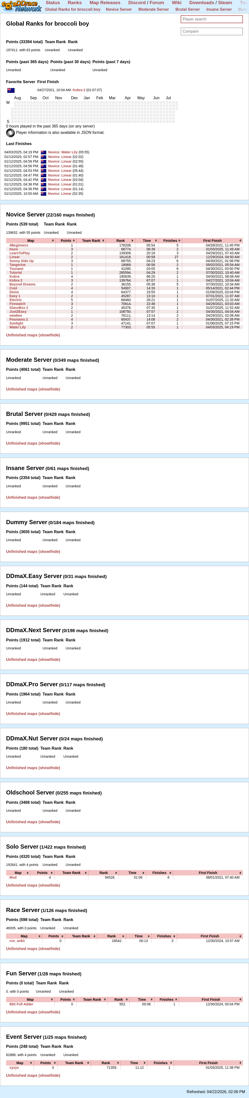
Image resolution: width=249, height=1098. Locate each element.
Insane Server (219, 9)
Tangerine (17, 265)
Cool (13, 288)
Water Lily (69, 152)
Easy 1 (14, 296)
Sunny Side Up (21, 261)
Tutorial (15, 272)
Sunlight (16, 323)
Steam (225, 2)
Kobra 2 (79, 90)
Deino (14, 292)
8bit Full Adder (21, 1004)
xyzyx (14, 1067)
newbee (15, 315)
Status (53, 2)
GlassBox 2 (18, 308)
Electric (15, 300)
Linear (66, 157)
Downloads (201, 2)
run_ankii (17, 941)
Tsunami (16, 269)
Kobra (14, 276)
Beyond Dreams (22, 284)
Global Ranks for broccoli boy (73, 9)
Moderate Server (153, 9)
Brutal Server (187, 9)
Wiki (176, 2)
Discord (137, 2)
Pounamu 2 (18, 319)
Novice (53, 152)
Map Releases (105, 2)
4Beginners (18, 245)
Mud (13, 877)
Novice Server (119, 9)
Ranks (75, 2)
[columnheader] (31, 240)
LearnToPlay (19, 253)
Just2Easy (18, 312)
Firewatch (17, 304)
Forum (157, 2)
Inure (13, 249)
